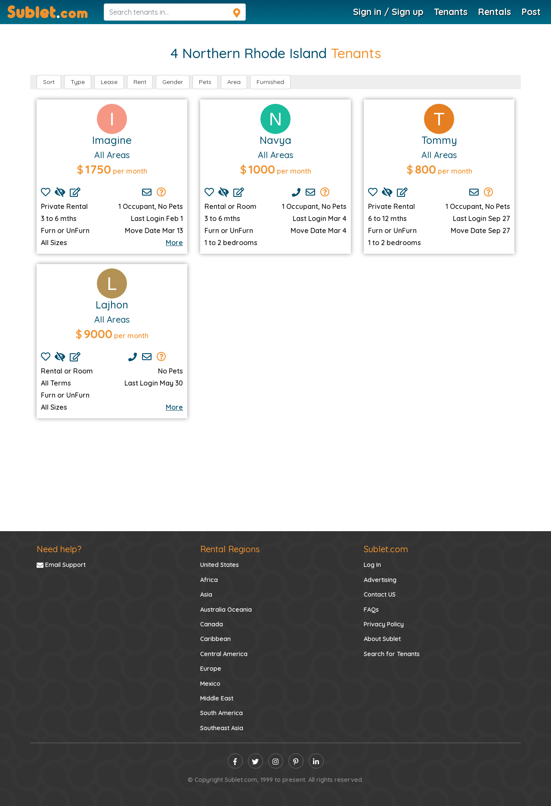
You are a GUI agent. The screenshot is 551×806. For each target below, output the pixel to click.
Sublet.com (386, 549)
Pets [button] (205, 82)
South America (221, 713)
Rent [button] (139, 82)
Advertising (380, 580)
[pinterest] (295, 761)
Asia (206, 594)
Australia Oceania (226, 609)
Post (531, 11)
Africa (209, 580)
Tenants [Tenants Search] (450, 11)
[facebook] (235, 761)
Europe (210, 668)
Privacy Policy (384, 624)
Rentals (494, 11)
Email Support (61, 565)
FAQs (371, 609)
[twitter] (255, 761)
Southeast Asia (221, 728)
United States (219, 565)
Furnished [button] (270, 82)
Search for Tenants (392, 654)
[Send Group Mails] (161, 192)
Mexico (210, 684)
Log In (372, 565)
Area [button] (234, 82)
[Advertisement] (275, 330)
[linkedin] (316, 761)
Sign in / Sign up (388, 11)
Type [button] (78, 82)
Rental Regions (230, 549)
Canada (211, 624)
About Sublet (382, 639)
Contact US (380, 594)
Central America (224, 654)
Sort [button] (49, 82)
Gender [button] (172, 82)
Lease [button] (109, 82)
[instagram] (275, 761)
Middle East (216, 698)
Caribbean (215, 639)
